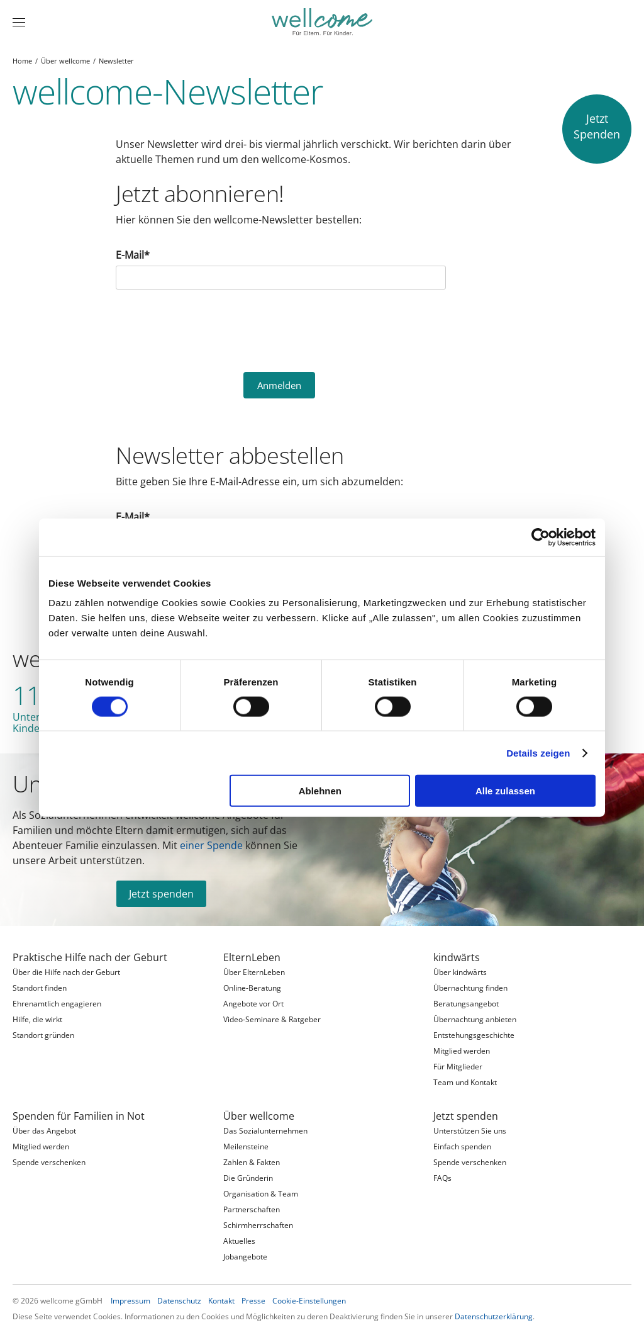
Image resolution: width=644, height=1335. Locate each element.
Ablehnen (320, 791)
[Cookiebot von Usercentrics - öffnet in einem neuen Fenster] (541, 536)
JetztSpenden (597, 126)
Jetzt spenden (161, 894)
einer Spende (211, 845)
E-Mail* (133, 255)
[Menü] (19, 22)
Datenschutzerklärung (494, 1316)
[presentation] (211, 329)
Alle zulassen (505, 791)
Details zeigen (538, 752)
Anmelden (279, 385)
